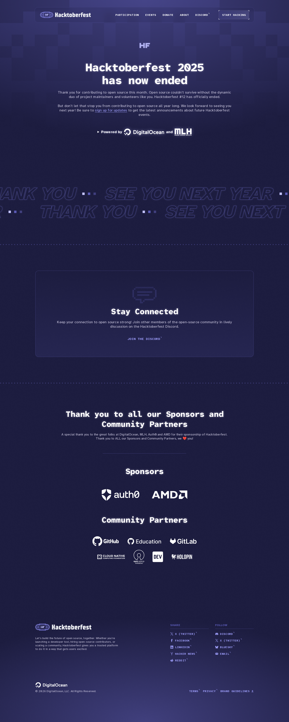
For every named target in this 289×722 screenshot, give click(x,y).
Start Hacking (234, 15)
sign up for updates (111, 110)
